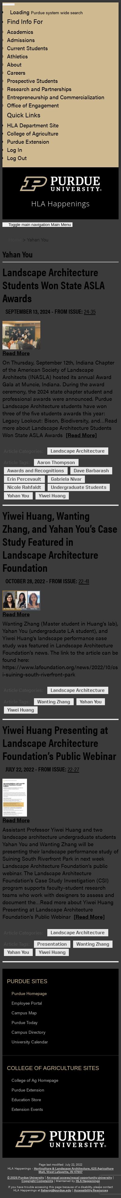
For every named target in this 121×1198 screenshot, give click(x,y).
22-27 (73, 768)
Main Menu (39, 224)
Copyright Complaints (37, 1181)
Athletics (17, 56)
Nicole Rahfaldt (24, 487)
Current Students (27, 48)
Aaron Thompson (56, 462)
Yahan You (18, 496)
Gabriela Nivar (66, 479)
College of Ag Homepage (35, 1080)
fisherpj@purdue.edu (56, 1190)
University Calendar (30, 1042)
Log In (14, 149)
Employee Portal (27, 1003)
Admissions (21, 40)
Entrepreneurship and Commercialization (55, 97)
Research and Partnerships (39, 89)
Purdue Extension (28, 141)
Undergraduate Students (78, 487)
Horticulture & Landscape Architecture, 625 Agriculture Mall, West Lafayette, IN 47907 (74, 1170)
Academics (20, 31)
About (14, 64)
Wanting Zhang (53, 702)
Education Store (26, 1099)
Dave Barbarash (91, 471)
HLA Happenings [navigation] (60, 203)
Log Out (17, 158)
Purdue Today (25, 1022)
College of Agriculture (32, 133)
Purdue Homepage (29, 993)
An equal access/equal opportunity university (79, 1177)
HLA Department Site (33, 125)
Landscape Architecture (78, 451)
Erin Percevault (24, 479)
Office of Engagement (33, 105)
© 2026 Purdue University (25, 1177)
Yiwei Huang (52, 496)
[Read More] (81, 435)
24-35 (90, 311)
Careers (16, 72)
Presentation (52, 944)
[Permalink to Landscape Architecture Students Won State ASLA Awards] (57, 350)
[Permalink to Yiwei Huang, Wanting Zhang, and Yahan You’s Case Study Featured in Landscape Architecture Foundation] (57, 611)
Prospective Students (32, 80)
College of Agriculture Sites (53, 1068)
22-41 (84, 580)
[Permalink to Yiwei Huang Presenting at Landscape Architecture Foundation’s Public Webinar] (57, 817)
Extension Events (27, 1109)
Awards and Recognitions (35, 471)
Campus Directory (28, 1032)
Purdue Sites (27, 981)
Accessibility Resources (91, 1190)
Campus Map (24, 1013)
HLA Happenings (88, 1181)
